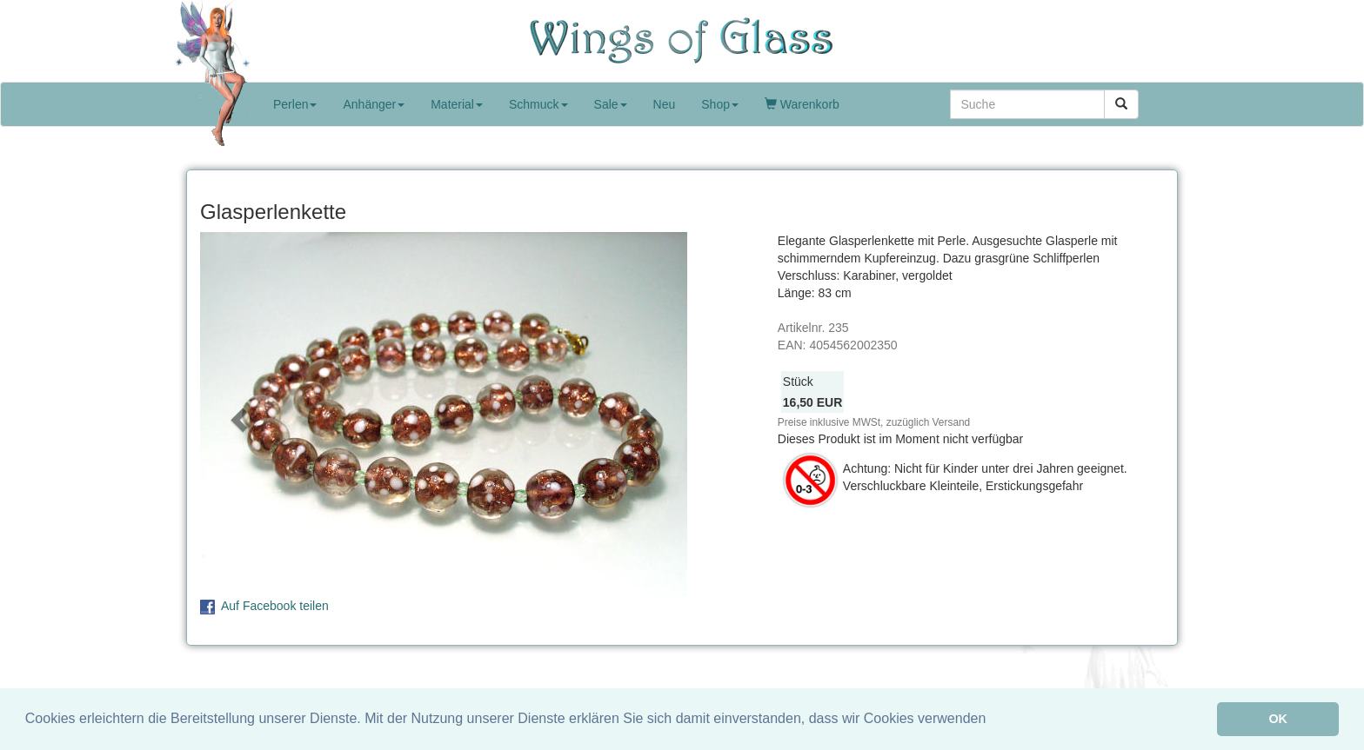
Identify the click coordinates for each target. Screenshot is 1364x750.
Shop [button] (720, 104)
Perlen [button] (295, 104)
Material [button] (457, 104)
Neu (664, 104)
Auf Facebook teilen (275, 606)
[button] (236, 414)
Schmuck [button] (538, 104)
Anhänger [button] (374, 104)
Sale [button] (610, 104)
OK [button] (1277, 719)
